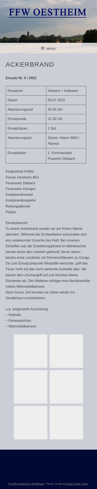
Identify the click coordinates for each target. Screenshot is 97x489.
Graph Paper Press (77, 483)
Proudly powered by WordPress (26, 483)
